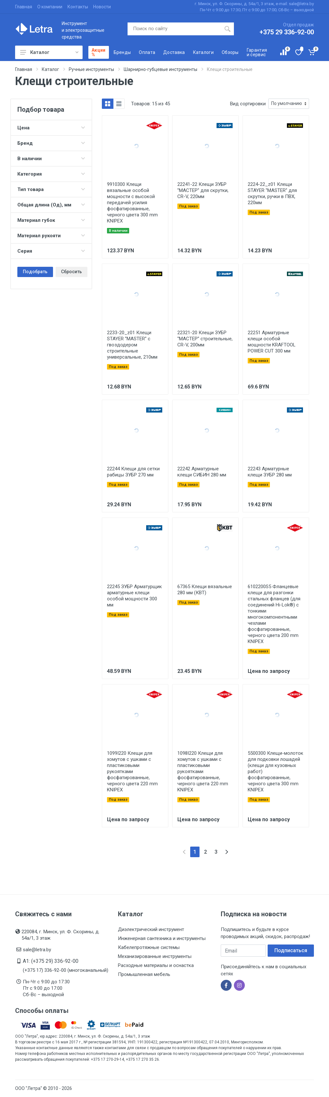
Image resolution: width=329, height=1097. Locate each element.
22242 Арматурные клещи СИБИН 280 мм (201, 472)
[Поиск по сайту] (174, 28)
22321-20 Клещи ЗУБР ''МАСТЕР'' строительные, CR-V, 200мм (205, 339)
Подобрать (35, 271)
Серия (51, 251)
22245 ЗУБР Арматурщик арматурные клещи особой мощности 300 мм (134, 596)
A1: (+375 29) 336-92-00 (50, 961)
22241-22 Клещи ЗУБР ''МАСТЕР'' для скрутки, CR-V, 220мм (202, 190)
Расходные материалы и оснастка (156, 965)
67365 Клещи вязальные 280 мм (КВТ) (204, 590)
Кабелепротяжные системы (149, 947)
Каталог (49, 52)
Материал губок (51, 220)
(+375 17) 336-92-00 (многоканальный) (65, 970)
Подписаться (290, 950)
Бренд (51, 143)
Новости (102, 6)
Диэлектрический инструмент (151, 929)
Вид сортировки (248, 104)
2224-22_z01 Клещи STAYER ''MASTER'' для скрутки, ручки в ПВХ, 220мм (272, 193)
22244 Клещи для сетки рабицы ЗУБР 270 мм (133, 472)
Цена (51, 128)
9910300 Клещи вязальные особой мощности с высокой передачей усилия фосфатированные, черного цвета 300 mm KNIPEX (132, 202)
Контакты (77, 6)
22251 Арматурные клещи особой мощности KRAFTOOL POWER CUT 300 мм (272, 342)
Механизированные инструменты (154, 956)
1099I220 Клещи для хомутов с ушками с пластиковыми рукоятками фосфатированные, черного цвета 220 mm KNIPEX (132, 771)
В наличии (51, 158)
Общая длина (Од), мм (51, 205)
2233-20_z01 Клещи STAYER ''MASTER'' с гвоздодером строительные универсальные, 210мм (132, 345)
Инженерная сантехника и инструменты (162, 938)
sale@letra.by (37, 950)
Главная (23, 6)
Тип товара (51, 189)
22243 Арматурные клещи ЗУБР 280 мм (270, 472)
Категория (51, 174)
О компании (49, 6)
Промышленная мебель (144, 974)
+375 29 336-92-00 (287, 32)
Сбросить (71, 271)
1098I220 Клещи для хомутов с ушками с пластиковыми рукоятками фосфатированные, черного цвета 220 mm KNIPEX (202, 771)
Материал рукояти (51, 236)
